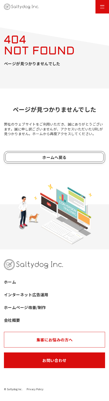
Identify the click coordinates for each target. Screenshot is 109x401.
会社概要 (12, 320)
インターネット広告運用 (26, 295)
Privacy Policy (35, 389)
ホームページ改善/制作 (25, 307)
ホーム (10, 282)
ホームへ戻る (54, 157)
